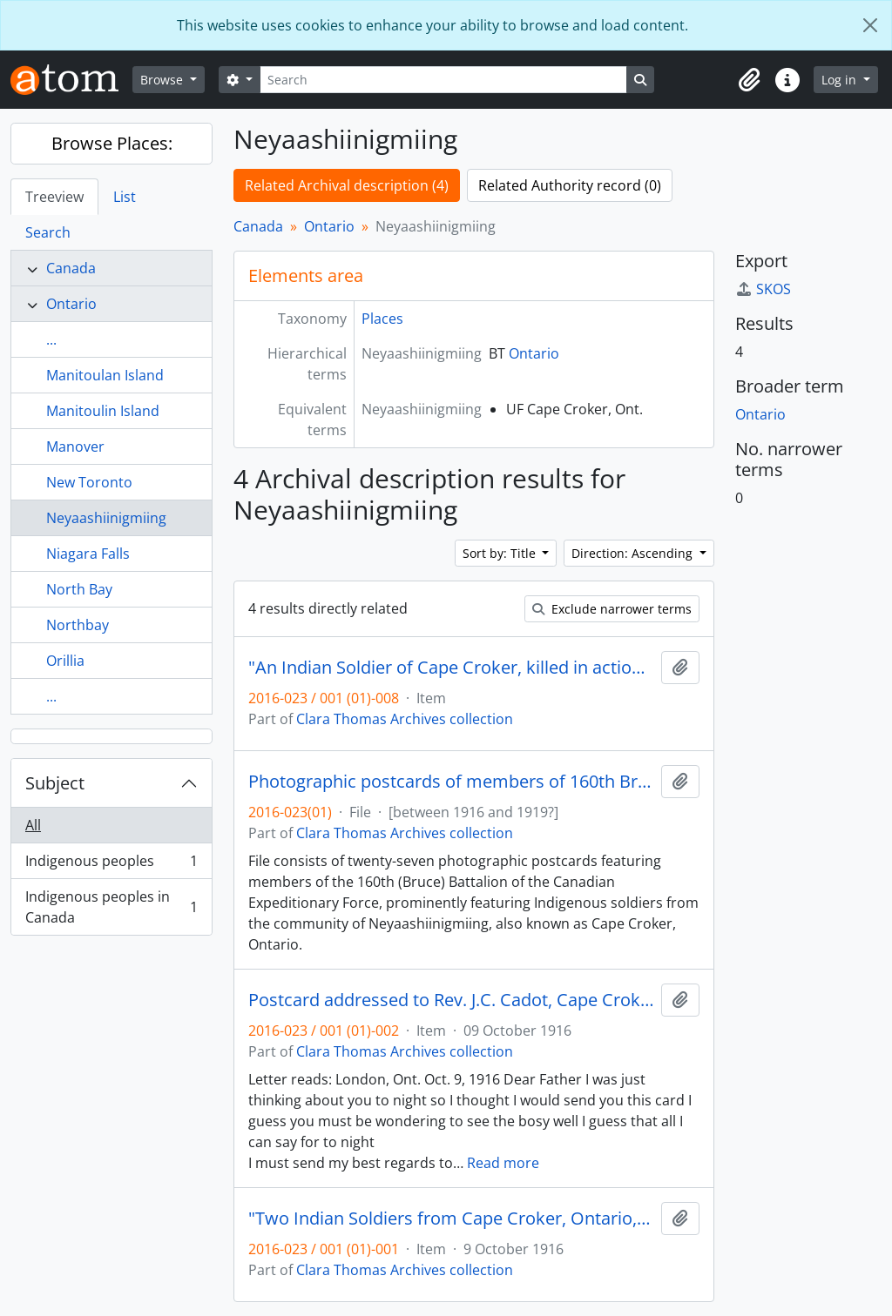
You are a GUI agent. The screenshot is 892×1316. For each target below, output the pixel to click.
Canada (71, 268)
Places (382, 318)
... (51, 339)
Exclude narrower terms (612, 609)
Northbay (77, 624)
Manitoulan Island (105, 375)
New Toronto (89, 482)
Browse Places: (111, 143)
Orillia (65, 660)
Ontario (71, 303)
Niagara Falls (88, 553)
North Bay (79, 589)
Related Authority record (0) (569, 185)
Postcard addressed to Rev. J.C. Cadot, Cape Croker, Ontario (451, 1000)
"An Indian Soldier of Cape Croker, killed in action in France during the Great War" (451, 667)
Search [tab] (48, 232)
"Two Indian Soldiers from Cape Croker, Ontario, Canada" (451, 1218)
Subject (54, 783)
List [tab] (124, 196)
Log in (840, 79)
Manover (75, 446)
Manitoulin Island (102, 410)
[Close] (870, 25)
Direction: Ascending (633, 553)
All (33, 825)
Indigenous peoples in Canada (111, 907)
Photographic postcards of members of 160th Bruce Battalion (451, 781)
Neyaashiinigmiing (106, 517)
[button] (749, 80)
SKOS (763, 289)
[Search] (443, 79)
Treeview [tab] (54, 196)
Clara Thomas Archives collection (404, 718)
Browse (163, 79)
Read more (503, 1162)
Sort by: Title (501, 553)
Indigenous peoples (111, 864)
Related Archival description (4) (347, 185)
